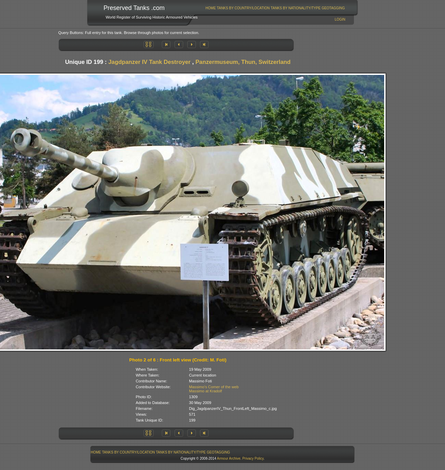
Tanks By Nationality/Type (296, 8)
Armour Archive (228, 458)
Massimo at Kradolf (205, 391)
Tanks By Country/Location (243, 8)
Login (340, 19)
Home (210, 8)
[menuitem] (210, 8)
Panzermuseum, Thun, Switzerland (243, 62)
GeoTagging (333, 8)
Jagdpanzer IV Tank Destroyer (149, 62)
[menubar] (275, 8)
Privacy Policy (253, 458)
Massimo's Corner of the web (214, 387)
